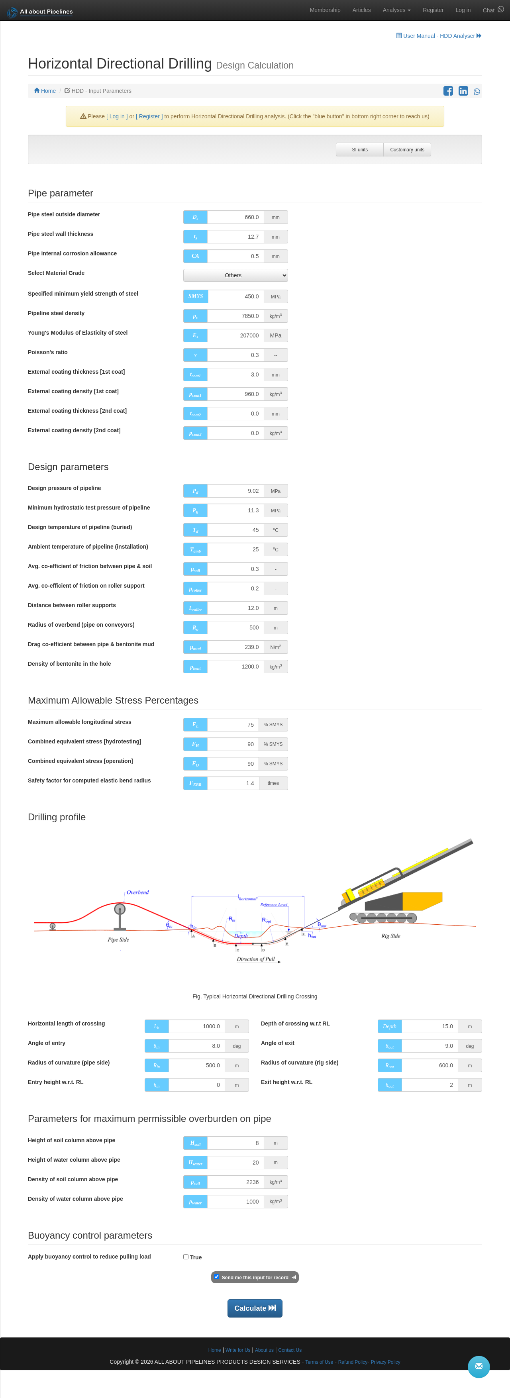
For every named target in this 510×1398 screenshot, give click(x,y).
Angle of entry (46, 1043)
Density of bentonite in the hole (69, 664)
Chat (493, 10)
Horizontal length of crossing (66, 1023)
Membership (325, 10)
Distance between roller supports (72, 605)
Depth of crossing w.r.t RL (295, 1023)
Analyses (397, 10)
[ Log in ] (117, 116)
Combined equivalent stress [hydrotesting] (84, 741)
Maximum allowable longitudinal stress (79, 722)
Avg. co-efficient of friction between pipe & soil (90, 566)
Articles (362, 10)
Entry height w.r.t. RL (56, 1082)
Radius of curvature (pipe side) (69, 1062)
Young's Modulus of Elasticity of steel (78, 332)
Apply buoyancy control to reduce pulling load (89, 1256)
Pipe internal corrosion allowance (72, 253)
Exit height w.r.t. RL (286, 1082)
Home (45, 91)
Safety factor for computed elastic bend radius (89, 780)
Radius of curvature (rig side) (299, 1062)
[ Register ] (149, 116)
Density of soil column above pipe (73, 1179)
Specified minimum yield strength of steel (83, 293)
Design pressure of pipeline (64, 488)
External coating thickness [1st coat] (76, 372)
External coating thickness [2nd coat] (77, 411)
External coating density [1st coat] (73, 391)
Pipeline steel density (56, 313)
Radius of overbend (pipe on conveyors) (81, 625)
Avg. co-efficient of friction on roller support (86, 585)
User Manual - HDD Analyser (439, 36)
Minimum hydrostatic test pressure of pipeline (89, 507)
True (196, 1257)
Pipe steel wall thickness (60, 234)
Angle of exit (277, 1043)
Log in (463, 10)
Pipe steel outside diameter (64, 214)
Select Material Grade (56, 273)
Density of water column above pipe (75, 1199)
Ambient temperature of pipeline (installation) (88, 546)
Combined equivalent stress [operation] (80, 761)
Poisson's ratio (48, 352)
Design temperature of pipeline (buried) (80, 527)
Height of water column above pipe (74, 1160)
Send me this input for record (253, 1277)
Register (433, 10)
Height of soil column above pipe (71, 1140)
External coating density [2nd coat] (74, 430)
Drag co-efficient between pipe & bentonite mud (91, 644)
